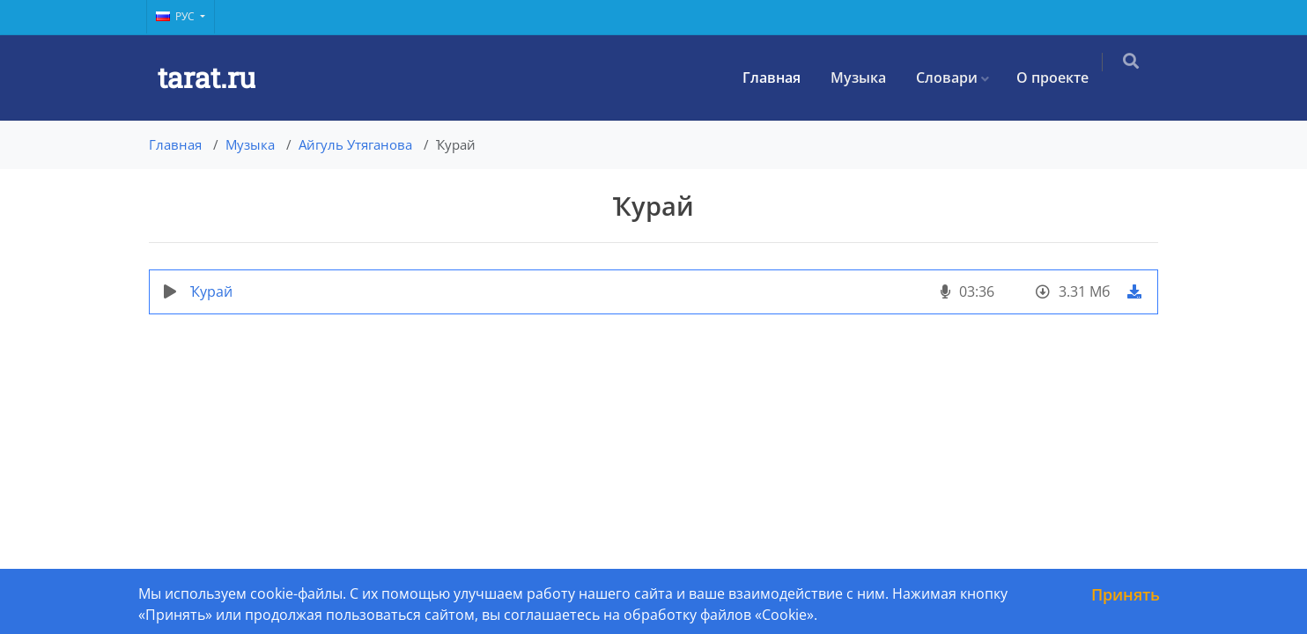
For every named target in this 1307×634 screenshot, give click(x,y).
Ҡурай (211, 291)
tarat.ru (206, 77)
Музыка (869, 77)
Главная (782, 77)
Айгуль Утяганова (355, 144)
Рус (176, 16)
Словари (957, 77)
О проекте (1063, 77)
